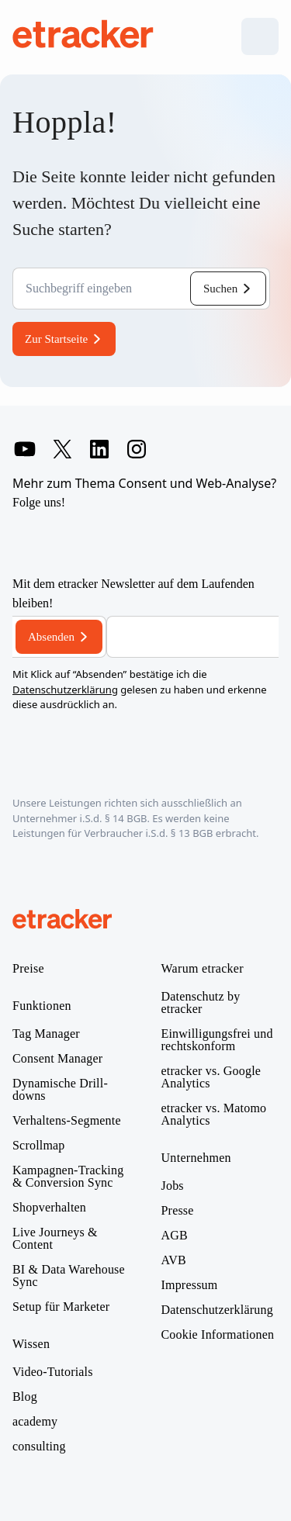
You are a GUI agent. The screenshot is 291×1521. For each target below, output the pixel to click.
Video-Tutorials (52, 1372)
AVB (173, 1260)
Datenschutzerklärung (65, 690)
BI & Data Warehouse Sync (68, 1275)
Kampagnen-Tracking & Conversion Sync (67, 1176)
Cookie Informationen (218, 1335)
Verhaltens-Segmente (66, 1121)
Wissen (31, 1344)
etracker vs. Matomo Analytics (214, 1114)
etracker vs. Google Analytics (211, 1077)
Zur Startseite (56, 339)
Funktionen (41, 1006)
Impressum (189, 1285)
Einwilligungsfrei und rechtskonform (217, 1040)
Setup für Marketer (60, 1307)
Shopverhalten (49, 1207)
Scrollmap (38, 1145)
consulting (39, 1446)
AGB (174, 1235)
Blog (24, 1397)
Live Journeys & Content (55, 1238)
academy (34, 1422)
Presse (177, 1211)
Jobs (172, 1186)
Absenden (51, 637)
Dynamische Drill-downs (60, 1089)
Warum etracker (202, 969)
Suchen (220, 288)
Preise (28, 969)
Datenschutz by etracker (201, 1002)
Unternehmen (196, 1158)
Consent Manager (57, 1059)
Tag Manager (46, 1034)
